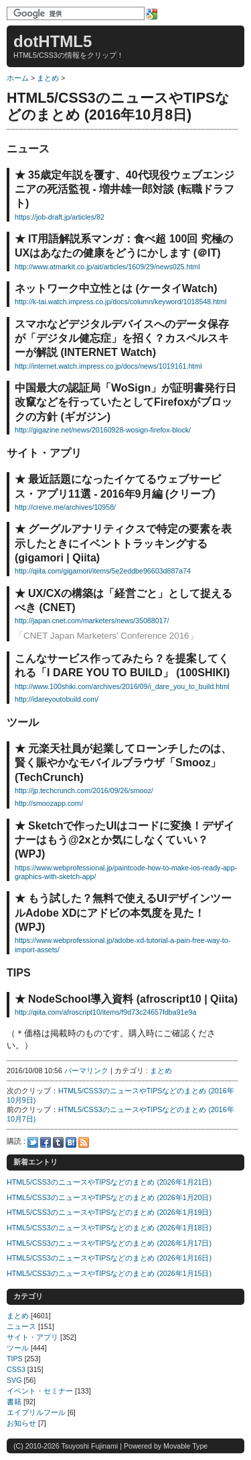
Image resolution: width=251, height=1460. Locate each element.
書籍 (14, 1402)
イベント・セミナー (40, 1391)
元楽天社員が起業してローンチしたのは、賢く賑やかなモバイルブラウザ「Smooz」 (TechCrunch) (123, 763)
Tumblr (58, 1142)
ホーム (18, 78)
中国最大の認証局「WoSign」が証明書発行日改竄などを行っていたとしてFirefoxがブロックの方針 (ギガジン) (125, 402)
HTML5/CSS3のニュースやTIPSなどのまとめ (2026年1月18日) (109, 1228)
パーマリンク (86, 1070)
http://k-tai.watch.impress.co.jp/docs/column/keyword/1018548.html (120, 302)
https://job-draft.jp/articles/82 (59, 217)
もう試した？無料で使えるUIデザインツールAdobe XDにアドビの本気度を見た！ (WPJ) (123, 913)
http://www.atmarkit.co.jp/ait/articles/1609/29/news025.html (107, 267)
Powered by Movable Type (165, 1446)
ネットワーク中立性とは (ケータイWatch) (116, 288)
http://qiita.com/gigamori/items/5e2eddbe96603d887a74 (103, 571)
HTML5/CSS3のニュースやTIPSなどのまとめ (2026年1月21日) (109, 1182)
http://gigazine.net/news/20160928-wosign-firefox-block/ (103, 430)
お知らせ (21, 1423)
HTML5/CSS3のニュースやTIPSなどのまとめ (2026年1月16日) (109, 1258)
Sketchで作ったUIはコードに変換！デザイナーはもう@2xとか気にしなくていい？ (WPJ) (124, 840)
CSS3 (16, 1369)
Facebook (45, 1142)
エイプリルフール (36, 1412)
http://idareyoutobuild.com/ (56, 699)
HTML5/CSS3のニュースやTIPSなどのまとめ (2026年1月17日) (109, 1243)
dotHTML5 (52, 41)
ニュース (21, 1326)
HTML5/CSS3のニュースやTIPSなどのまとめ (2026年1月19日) (109, 1212)
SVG (14, 1380)
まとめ (48, 78)
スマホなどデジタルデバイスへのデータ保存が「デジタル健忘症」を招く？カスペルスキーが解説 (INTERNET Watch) (122, 338)
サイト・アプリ (32, 1337)
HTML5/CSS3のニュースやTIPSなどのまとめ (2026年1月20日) (109, 1197)
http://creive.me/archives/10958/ (65, 507)
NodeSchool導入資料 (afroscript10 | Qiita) (133, 999)
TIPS (15, 1359)
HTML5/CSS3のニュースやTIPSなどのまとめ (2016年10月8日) (118, 106)
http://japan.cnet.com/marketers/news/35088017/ (92, 621)
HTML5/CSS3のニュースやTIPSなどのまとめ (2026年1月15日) (109, 1273)
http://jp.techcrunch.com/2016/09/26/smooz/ (84, 790)
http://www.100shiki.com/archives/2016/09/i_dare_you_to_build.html (122, 686)
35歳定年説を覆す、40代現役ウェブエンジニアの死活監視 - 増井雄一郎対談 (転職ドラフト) (124, 189)
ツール (18, 1348)
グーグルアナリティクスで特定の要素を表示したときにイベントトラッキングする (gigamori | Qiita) (123, 543)
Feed (83, 1142)
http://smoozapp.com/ (49, 803)
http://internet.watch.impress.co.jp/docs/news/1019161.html (108, 366)
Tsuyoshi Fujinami (89, 1446)
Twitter (32, 1142)
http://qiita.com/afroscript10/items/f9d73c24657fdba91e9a (105, 1012)
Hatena (71, 1142)
